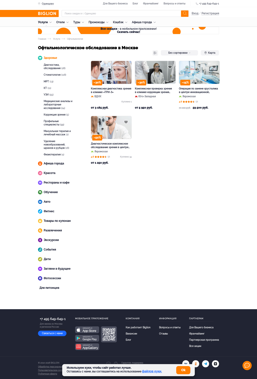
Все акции (195, 346)
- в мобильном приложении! (129, 30)
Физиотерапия (54, 154)
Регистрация (210, 13)
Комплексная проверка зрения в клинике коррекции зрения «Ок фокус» (153, 90)
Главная (42, 39)
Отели (63, 22)
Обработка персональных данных (55, 367)
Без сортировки (179, 52)
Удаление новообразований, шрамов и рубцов (56, 144)
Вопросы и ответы (174, 3)
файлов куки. (152, 371)
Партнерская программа (204, 339)
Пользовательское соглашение (54, 370)
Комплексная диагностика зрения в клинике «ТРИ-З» (111, 90)
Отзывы (163, 333)
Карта (210, 52)
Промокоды (99, 22)
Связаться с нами (52, 333)
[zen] (215, 363)
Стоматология (55, 74)
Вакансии (131, 333)
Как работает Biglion (138, 327)
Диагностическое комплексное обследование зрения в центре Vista (109, 145)
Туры (79, 22)
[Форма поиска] (125, 13)
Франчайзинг (151, 3)
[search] (184, 13)
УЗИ (49, 94)
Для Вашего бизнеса (115, 3)
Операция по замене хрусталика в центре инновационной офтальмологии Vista (198, 90)
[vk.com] (185, 363)
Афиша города (144, 22)
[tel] (205, 363)
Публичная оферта (47, 374)
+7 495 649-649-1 (209, 3)
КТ (47, 88)
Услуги (45, 22)
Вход (195, 13)
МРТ (48, 81)
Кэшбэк (121, 22)
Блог (135, 3)
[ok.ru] (195, 363)
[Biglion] (48, 13)
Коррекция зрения (56, 114)
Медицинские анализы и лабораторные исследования (58, 104)
